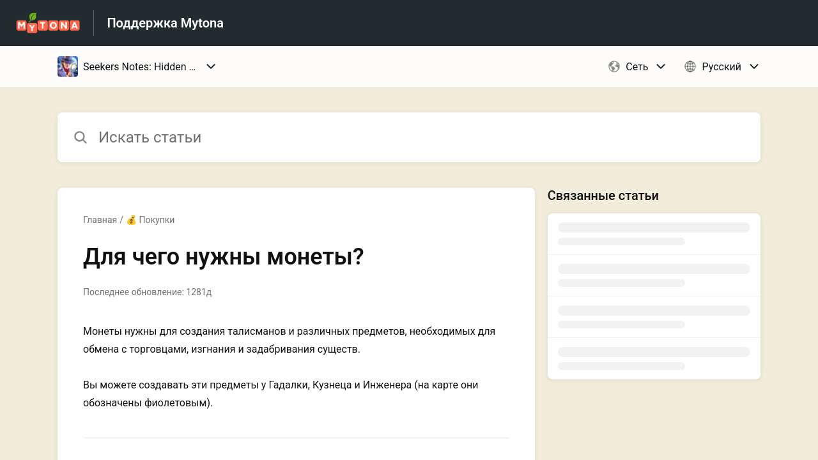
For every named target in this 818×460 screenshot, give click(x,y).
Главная (100, 220)
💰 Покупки (150, 220)
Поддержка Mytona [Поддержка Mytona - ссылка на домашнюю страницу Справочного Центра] (165, 23)
